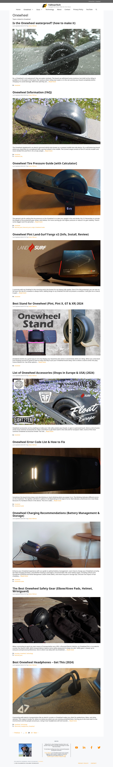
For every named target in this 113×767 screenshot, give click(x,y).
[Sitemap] (40, 761)
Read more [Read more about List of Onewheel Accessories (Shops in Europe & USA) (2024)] (49, 431)
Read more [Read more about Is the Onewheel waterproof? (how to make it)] (52, 82)
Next (36, 733)
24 (32, 733)
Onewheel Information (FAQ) (32, 92)
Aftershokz (17, 726)
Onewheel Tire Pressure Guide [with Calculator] (45, 163)
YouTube (89, 9)
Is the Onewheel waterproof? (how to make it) (44, 23)
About (59, 9)
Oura (40, 9)
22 (26, 733)
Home (18, 9)
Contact (67, 9)
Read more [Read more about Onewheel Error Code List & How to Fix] (57, 501)
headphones (24, 726)
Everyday (16, 653)
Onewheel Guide (40, 227)
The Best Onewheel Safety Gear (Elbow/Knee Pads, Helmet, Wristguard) (53, 590)
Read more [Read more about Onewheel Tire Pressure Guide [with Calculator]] (38, 222)
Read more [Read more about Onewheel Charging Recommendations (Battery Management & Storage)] (24, 576)
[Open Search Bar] (96, 9)
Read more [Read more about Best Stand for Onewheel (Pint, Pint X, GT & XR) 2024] (42, 362)
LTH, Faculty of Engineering (59, 756)
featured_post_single (29, 227)
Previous (16, 733)
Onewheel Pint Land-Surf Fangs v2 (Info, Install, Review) (51, 234)
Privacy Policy (78, 9)
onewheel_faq (18, 156)
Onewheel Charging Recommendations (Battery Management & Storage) (56, 514)
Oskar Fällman (48, 752)
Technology (50, 9)
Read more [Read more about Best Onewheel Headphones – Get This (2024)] (73, 721)
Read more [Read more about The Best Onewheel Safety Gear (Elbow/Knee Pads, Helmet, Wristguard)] (70, 650)
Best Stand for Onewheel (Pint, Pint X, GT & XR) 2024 (48, 303)
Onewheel (29, 9)
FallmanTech (54, 4)
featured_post (18, 227)
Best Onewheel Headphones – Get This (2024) (43, 662)
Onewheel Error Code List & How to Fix (39, 442)
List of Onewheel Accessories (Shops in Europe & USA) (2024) (53, 373)
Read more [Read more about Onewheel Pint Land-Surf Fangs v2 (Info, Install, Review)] (22, 293)
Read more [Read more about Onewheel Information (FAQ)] (48, 151)
